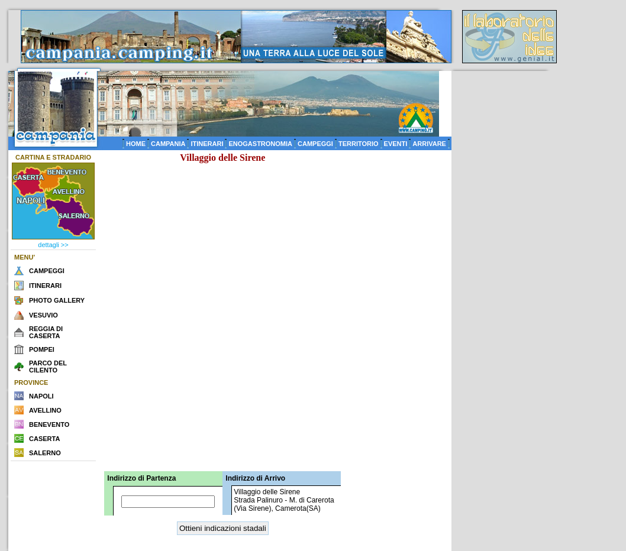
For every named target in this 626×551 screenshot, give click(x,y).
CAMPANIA (168, 143)
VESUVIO (43, 315)
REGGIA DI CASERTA (46, 332)
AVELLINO (45, 410)
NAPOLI (41, 396)
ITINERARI (207, 143)
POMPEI (41, 349)
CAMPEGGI (315, 143)
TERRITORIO (358, 143)
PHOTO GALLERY (57, 300)
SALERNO (45, 452)
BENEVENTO (49, 424)
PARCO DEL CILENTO (48, 366)
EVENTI (396, 143)
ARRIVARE (429, 143)
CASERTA (44, 438)
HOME (136, 143)
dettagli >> (53, 244)
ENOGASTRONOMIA (260, 143)
